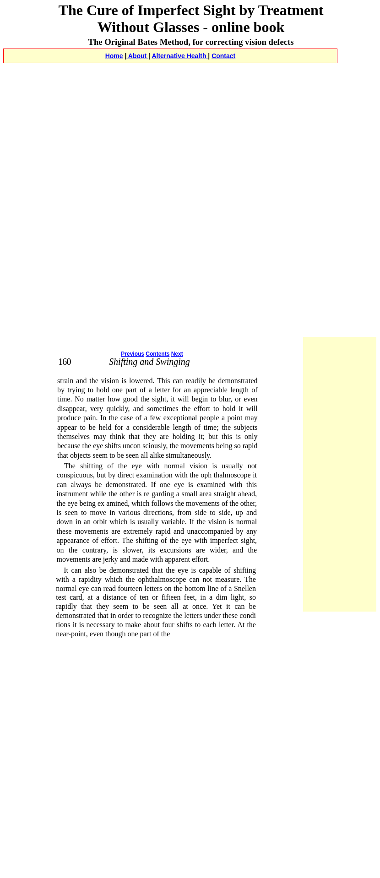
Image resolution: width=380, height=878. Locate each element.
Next (177, 354)
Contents (157, 354)
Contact (223, 56)
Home (114, 56)
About (137, 56)
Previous (132, 354)
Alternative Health (180, 56)
